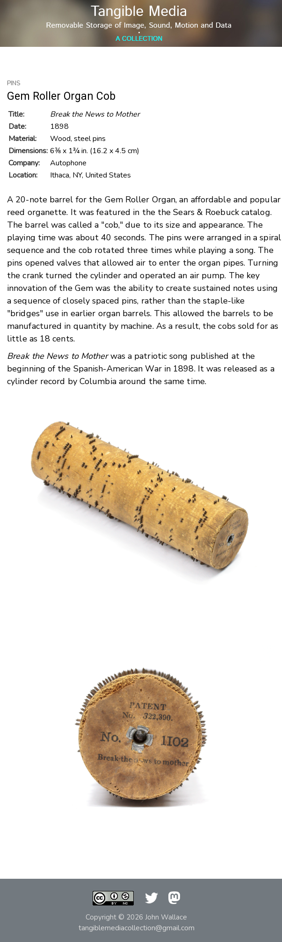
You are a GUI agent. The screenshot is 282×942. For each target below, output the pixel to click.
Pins (14, 83)
